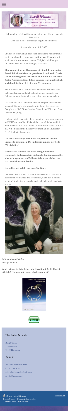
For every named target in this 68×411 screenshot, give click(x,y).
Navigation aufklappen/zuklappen (34, 4)
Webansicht (60, 396)
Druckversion (10, 396)
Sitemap (22, 396)
